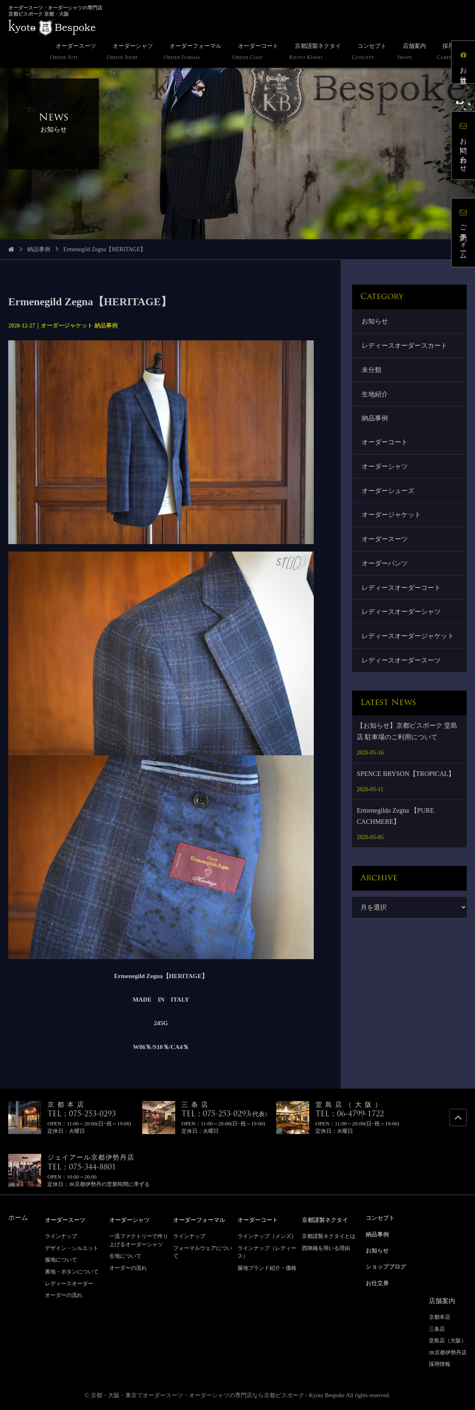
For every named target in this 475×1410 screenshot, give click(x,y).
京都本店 (439, 1315)
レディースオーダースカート (405, 346)
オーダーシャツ (385, 470)
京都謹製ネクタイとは (328, 1236)
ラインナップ (61, 1236)
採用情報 (439, 1362)
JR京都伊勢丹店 (448, 1350)
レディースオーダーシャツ (401, 618)
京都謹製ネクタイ (328, 1219)
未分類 (372, 371)
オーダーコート (385, 445)
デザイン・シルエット (72, 1248)
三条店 (437, 1327)
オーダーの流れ (63, 1295)
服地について (61, 1259)
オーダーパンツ (385, 569)
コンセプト (382, 1217)
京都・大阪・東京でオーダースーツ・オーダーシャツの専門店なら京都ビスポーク (197, 1393)
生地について (125, 1255)
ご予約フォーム (464, 234)
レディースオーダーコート (401, 594)
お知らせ (375, 321)
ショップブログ (389, 1265)
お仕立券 (464, 63)
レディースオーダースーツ (401, 668)
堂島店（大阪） (447, 1338)
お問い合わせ (464, 146)
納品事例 (38, 249)
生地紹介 (375, 396)
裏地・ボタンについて (72, 1271)
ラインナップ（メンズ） (267, 1236)
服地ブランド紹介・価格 (267, 1267)
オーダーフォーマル (203, 1219)
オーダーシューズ (388, 494)
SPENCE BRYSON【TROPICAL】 (406, 782)
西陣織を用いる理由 (326, 1248)
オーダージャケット (391, 519)
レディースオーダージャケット (408, 643)
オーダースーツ (385, 544)
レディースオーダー (69, 1283)
